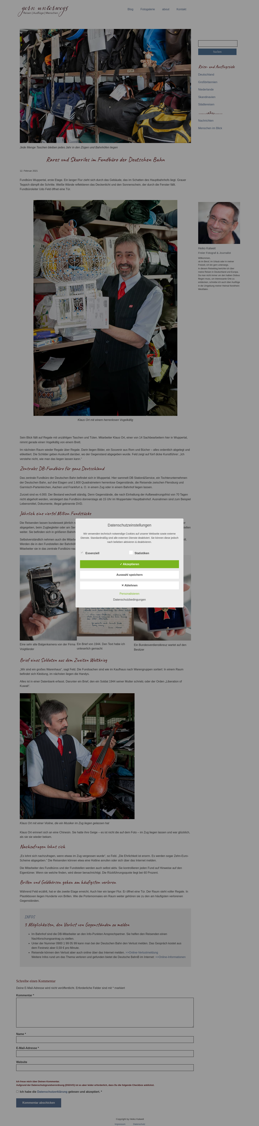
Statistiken (139, 552)
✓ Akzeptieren (129, 564)
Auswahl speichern (129, 574)
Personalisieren (129, 593)
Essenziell (89, 552)
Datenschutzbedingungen (129, 599)
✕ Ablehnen (129, 585)
